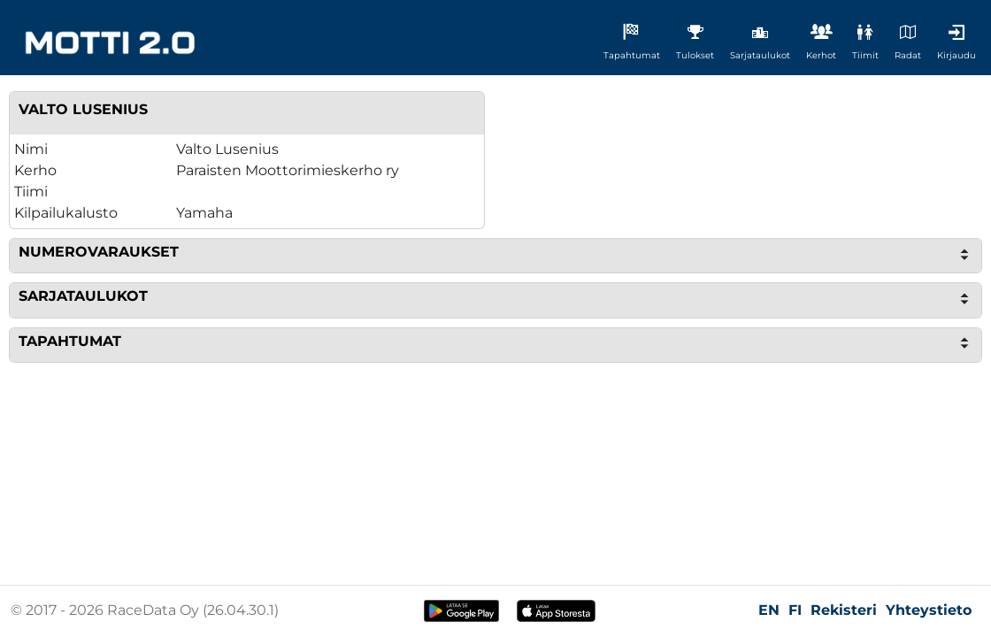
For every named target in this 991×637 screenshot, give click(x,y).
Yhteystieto (929, 610)
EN (769, 610)
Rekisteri (843, 610)
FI (795, 610)
